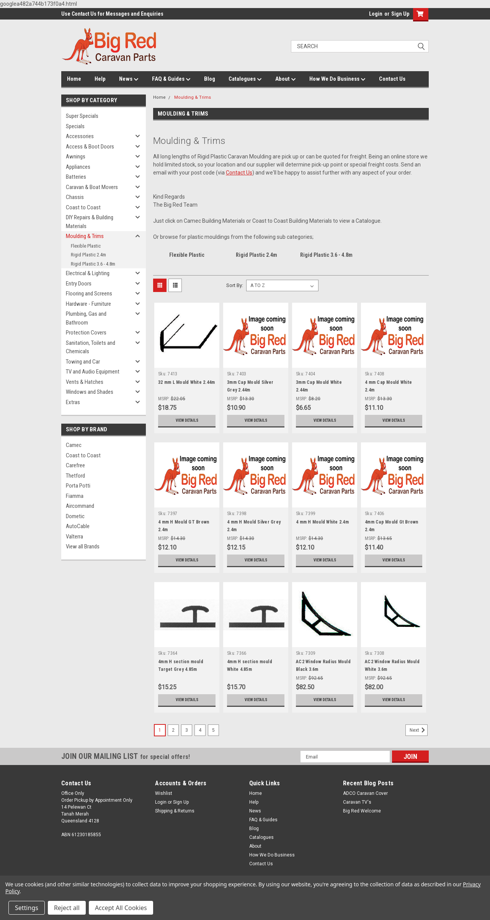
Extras (73, 402)
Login (375, 14)
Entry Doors (78, 283)
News (129, 79)
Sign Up (400, 14)
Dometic (75, 516)
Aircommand (80, 505)
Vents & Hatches (84, 381)
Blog (209, 78)
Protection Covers (86, 332)
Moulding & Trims (85, 236)
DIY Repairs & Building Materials (89, 222)
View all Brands (83, 546)
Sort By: (234, 285)
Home (74, 78)
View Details (187, 421)
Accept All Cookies (121, 908)
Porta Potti (78, 485)
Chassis (75, 197)
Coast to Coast (83, 207)
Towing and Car (83, 361)
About (285, 79)
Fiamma (74, 496)
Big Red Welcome (362, 811)
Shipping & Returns (174, 811)
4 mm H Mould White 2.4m (322, 522)
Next (419, 730)
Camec (74, 445)
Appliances (78, 166)
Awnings (75, 156)
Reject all (67, 908)
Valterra (74, 536)
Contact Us (392, 78)
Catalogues (245, 79)
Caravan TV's (357, 802)
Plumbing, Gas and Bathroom (86, 318)
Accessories (80, 136)
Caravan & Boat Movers (92, 187)
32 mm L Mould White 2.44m (186, 382)
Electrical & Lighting (87, 273)
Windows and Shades (89, 391)
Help (100, 78)
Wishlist (163, 793)
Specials (75, 126)
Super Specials (82, 116)
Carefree (75, 465)
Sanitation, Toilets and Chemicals (90, 347)
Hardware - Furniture (88, 303)
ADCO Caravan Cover (365, 793)
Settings (26, 908)
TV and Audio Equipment (92, 371)
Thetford (75, 475)
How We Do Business (337, 79)
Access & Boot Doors (90, 146)
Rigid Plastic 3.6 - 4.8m (93, 264)
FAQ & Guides (171, 79)
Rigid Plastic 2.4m (88, 255)
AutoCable (78, 526)
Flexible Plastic (86, 246)
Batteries (76, 176)
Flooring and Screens (89, 293)
